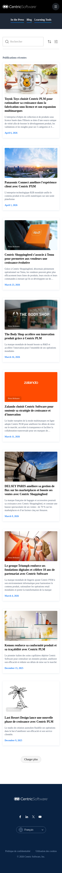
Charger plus (31, 759)
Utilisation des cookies (46, 851)
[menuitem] (17, 851)
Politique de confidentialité (17, 851)
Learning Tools (42, 19)
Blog (29, 19)
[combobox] (35, 829)
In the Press (17, 19)
